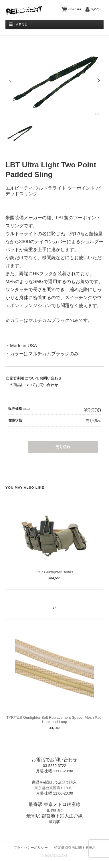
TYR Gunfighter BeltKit (55, 572)
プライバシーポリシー (30, 847)
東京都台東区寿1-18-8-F (54, 788)
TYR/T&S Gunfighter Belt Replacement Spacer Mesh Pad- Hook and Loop (54, 719)
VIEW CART (72, 8)
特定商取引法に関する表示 (75, 847)
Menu (21, 25)
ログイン (95, 9)
